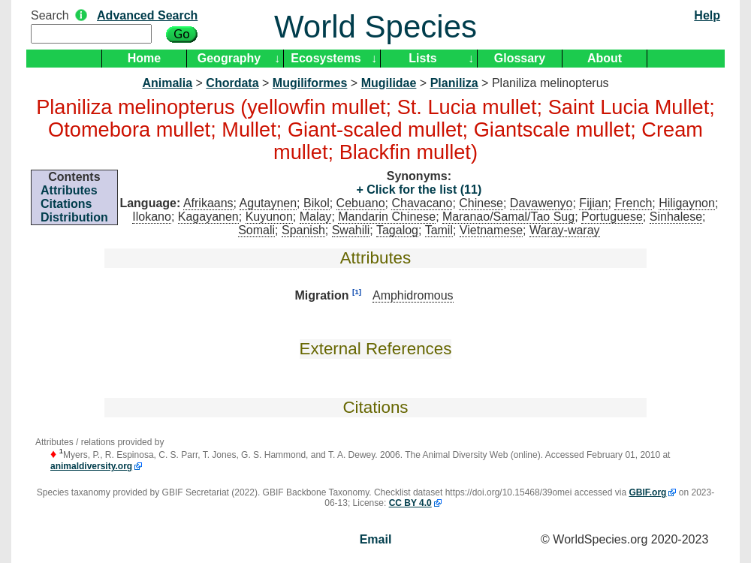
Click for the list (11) (422, 189)
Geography (229, 58)
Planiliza (454, 83)
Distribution (74, 217)
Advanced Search (147, 15)
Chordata (232, 83)
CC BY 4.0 (410, 503)
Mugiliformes (310, 83)
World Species (375, 26)
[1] (356, 292)
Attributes (69, 190)
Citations (66, 203)
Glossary (519, 58)
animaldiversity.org (91, 466)
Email (376, 539)
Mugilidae (389, 83)
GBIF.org (647, 492)
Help (707, 15)
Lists (422, 58)
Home (144, 58)
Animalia (167, 83)
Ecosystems (325, 58)
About (604, 58)
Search (50, 15)
